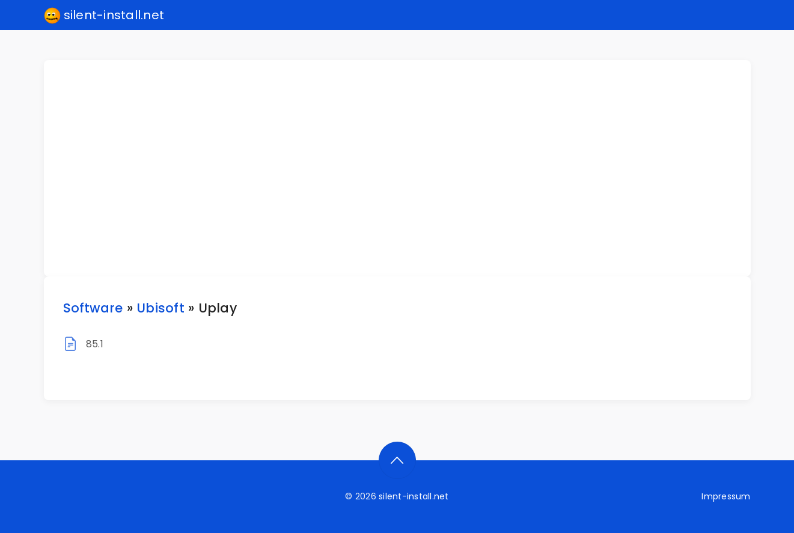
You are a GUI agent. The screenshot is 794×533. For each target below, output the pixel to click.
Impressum (725, 496)
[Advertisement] (404, 168)
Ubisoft (160, 308)
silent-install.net (104, 16)
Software (93, 308)
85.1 (94, 344)
